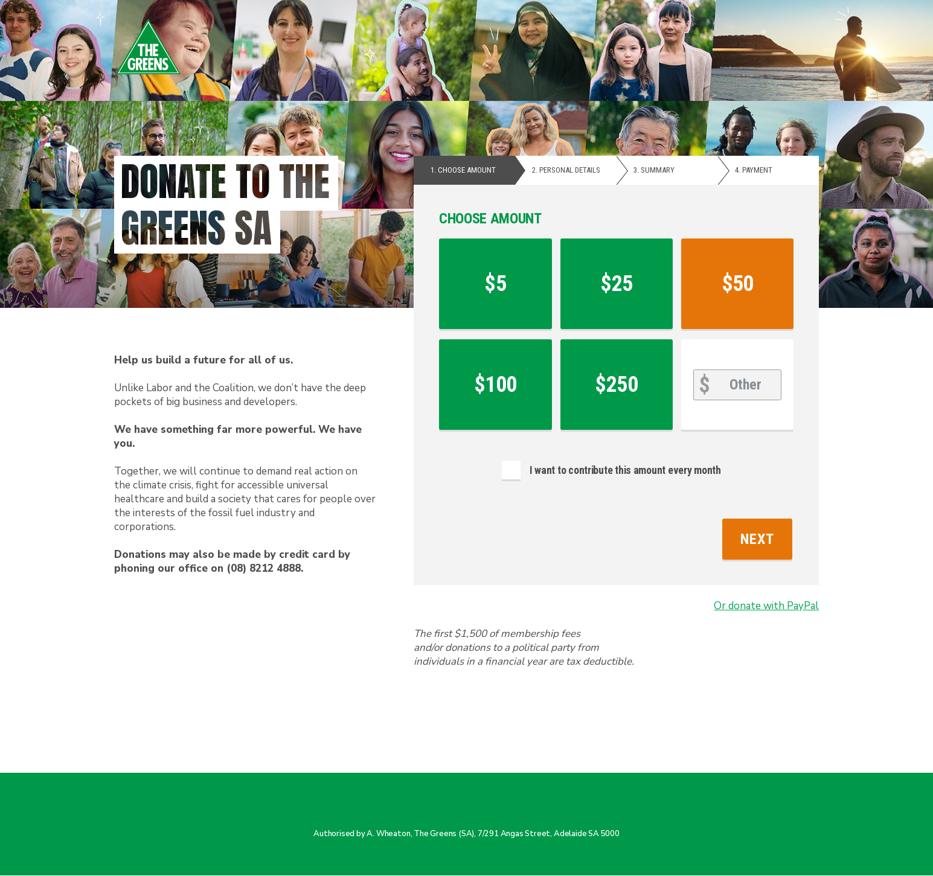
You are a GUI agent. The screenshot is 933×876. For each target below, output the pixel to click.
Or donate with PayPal (766, 606)
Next (757, 539)
